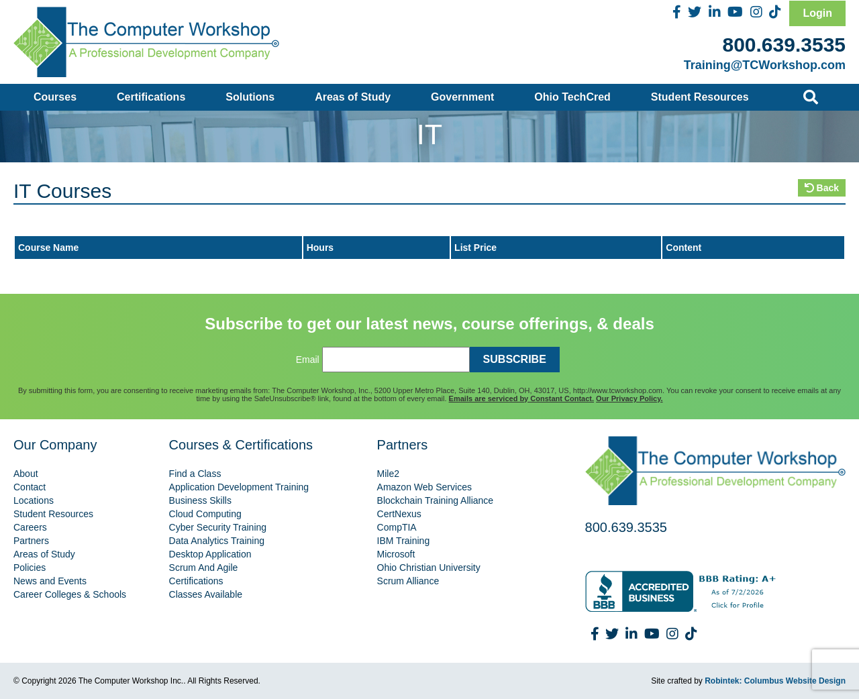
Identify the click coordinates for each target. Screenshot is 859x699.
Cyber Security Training (218, 527)
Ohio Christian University (429, 567)
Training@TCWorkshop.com (765, 65)
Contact (29, 487)
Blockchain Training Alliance (435, 500)
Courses (55, 97)
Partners (31, 540)
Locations (33, 500)
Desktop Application (210, 554)
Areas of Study (353, 97)
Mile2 (388, 473)
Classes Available (205, 594)
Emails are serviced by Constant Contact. (521, 398)
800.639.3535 (784, 45)
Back (822, 187)
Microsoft (396, 554)
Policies (29, 567)
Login (817, 13)
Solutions (249, 97)
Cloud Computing (205, 513)
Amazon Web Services (424, 487)
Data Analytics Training (216, 540)
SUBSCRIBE (514, 359)
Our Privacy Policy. (629, 398)
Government (462, 97)
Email (307, 359)
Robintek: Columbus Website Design (775, 681)
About (25, 473)
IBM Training (403, 540)
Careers (30, 527)
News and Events (50, 581)
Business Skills (200, 500)
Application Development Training (239, 487)
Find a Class (195, 473)
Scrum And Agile (203, 567)
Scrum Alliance (408, 581)
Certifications (151, 97)
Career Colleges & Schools (69, 594)
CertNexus (399, 513)
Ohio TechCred (572, 97)
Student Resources (700, 97)
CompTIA (397, 527)
